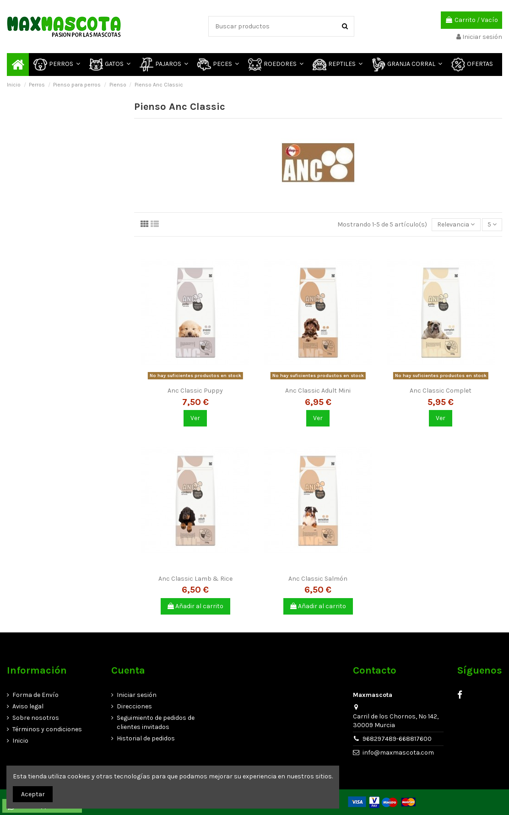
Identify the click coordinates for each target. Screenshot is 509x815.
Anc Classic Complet (440, 390)
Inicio (20, 741)
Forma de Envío (35, 695)
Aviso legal (27, 706)
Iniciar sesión (137, 695)
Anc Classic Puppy (195, 390)
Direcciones (134, 706)
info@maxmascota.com (398, 752)
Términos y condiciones (47, 729)
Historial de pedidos (146, 738)
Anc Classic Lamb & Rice (195, 579)
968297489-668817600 (397, 739)
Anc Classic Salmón (317, 579)
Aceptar (33, 794)
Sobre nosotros (35, 718)
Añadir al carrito (195, 606)
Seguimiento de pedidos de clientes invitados (156, 722)
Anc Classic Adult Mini (318, 390)
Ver (195, 418)
